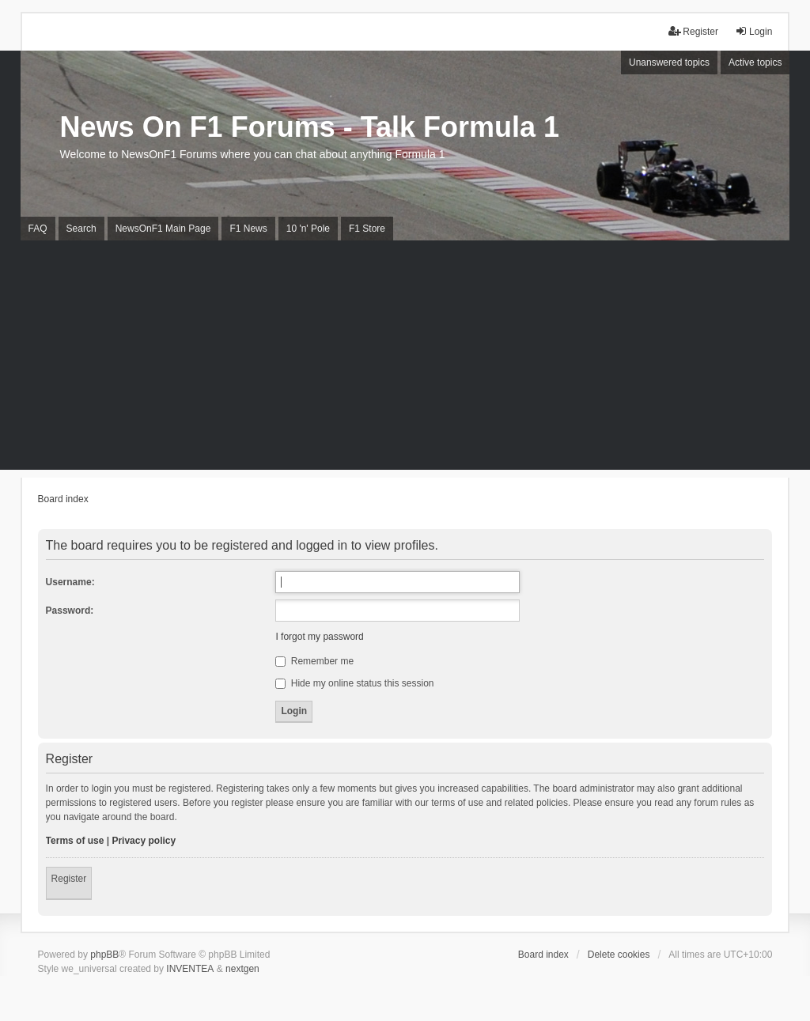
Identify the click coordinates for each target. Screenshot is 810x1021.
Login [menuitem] (753, 31)
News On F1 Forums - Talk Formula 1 (309, 127)
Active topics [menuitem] (755, 62)
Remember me (314, 661)
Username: (70, 582)
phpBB (104, 954)
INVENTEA (190, 968)
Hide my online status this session (354, 683)
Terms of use (75, 840)
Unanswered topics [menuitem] (669, 62)
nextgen (242, 968)
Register (69, 878)
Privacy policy (144, 840)
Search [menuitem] (81, 228)
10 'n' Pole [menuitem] (308, 228)
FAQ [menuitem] (37, 228)
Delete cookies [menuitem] (619, 954)
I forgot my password (319, 636)
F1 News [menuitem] (248, 228)
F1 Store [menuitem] (367, 228)
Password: (70, 610)
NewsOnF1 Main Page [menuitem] (163, 228)
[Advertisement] (405, 359)
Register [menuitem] (693, 31)
